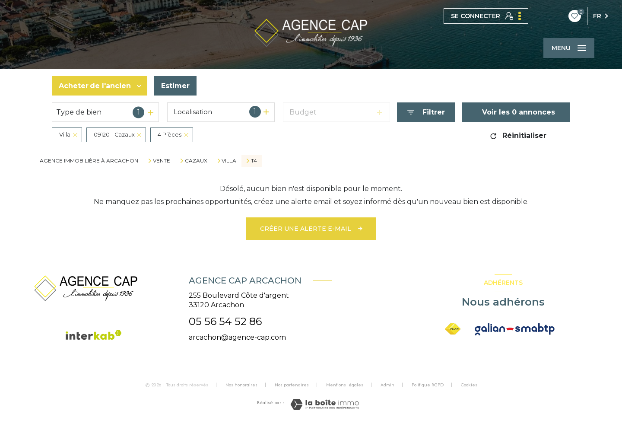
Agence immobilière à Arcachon (89, 160)
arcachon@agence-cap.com (237, 337)
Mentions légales (344, 384)
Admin (387, 384)
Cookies (469, 385)
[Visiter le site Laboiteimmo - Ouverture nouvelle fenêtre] (324, 404)
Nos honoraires (241, 384)
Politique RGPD (428, 384)
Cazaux (196, 160)
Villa (229, 160)
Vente (161, 160)
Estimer (175, 86)
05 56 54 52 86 (225, 321)
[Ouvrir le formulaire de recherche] (426, 112)
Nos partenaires (292, 384)
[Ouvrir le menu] (568, 48)
